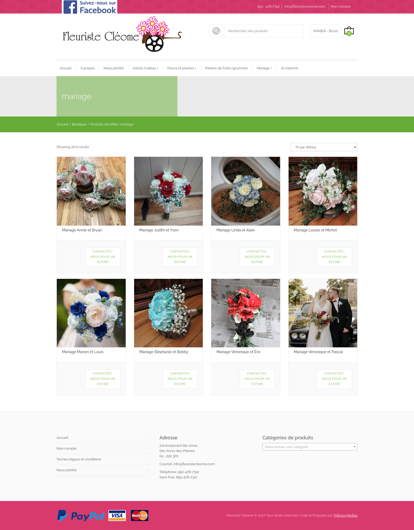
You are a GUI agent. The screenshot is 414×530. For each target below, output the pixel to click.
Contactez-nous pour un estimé (102, 257)
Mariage (264, 68)
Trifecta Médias (345, 515)
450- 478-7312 (268, 6)
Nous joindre (113, 68)
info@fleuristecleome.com (305, 6)
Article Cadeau (145, 68)
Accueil (66, 68)
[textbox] (310, 447)
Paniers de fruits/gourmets (226, 68)
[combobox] (309, 446)
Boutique (79, 124)
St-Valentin (289, 68)
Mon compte (341, 6)
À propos (88, 68)
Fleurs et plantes (181, 68)
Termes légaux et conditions (79, 459)
